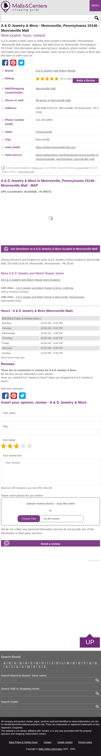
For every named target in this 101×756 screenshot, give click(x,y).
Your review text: (12, 455)
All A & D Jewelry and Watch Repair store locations (30, 279)
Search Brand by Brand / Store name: (24, 675)
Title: (5, 426)
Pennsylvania (44, 131)
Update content (64, 742)
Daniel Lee (37, 168)
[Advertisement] (50, 597)
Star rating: (9, 439)
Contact (47, 742)
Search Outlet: (10, 701)
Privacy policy (85, 742)
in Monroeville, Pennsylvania (50, 297)
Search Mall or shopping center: (20, 688)
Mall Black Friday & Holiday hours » (21, 318)
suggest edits (82, 168)
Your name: (9, 412)
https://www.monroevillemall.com (56, 147)
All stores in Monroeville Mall (53, 100)
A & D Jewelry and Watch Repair (56, 70)
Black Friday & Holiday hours (23, 742)
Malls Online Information (50, 749)
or (50, 511)
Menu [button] (95, 5)
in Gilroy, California (44, 288)
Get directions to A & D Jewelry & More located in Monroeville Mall (54, 248)
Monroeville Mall (46, 88)
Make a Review (85, 80)
